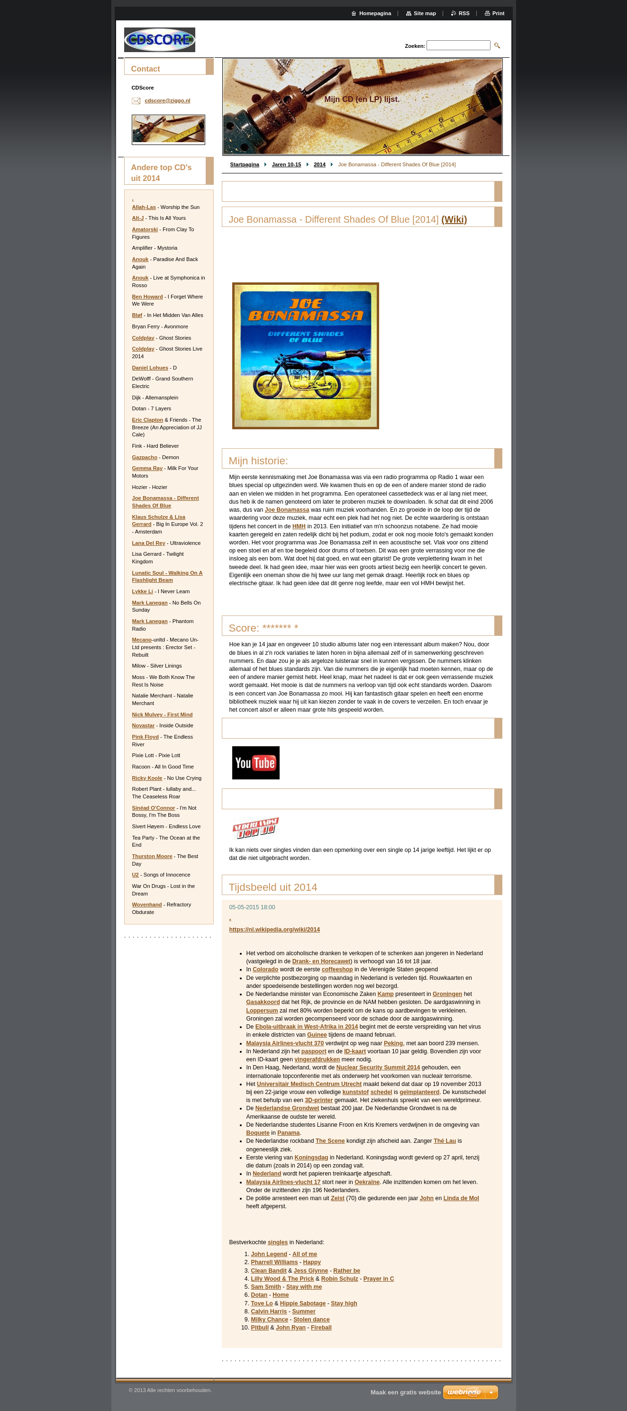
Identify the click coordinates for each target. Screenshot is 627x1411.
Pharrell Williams (274, 1262)
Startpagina (245, 164)
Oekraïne (367, 1182)
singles (278, 1242)
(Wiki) (454, 219)
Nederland (267, 1173)
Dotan (259, 1295)
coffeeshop (337, 969)
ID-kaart (355, 1051)
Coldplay (143, 338)
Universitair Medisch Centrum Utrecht (309, 1084)
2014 (320, 164)
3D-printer (319, 1100)
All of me (304, 1254)
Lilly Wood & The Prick (282, 1278)
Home (281, 1295)
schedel (381, 1092)
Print (498, 13)
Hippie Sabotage (303, 1303)
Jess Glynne (311, 1270)
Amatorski (145, 229)
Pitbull (260, 1327)
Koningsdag (311, 1157)
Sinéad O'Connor (153, 808)
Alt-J (138, 218)
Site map (425, 13)
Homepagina (375, 13)
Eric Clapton (148, 420)
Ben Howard (147, 296)
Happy (312, 1262)
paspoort (314, 1051)
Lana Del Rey (148, 543)
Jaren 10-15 (286, 164)
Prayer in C (378, 1278)
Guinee (317, 1034)
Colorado (265, 969)
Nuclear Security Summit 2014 (378, 1067)
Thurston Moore (152, 856)
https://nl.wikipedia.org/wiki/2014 (274, 929)
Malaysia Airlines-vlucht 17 (283, 1182)
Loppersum (262, 1010)
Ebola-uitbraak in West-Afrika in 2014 (306, 1026)
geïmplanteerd (419, 1092)
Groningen (447, 994)
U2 (135, 874)
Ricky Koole (147, 778)
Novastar (143, 725)
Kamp (386, 994)
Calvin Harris (269, 1311)
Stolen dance (311, 1319)
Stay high (344, 1303)
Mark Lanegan (150, 603)
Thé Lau (445, 1141)
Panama (288, 1133)
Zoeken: (415, 46)
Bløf (137, 315)
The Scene (330, 1141)
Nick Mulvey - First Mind (162, 714)
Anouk (140, 259)
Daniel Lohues (150, 368)
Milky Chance (270, 1319)
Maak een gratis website (406, 1392)
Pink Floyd (145, 737)
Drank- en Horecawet (321, 961)
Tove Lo (262, 1303)
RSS (464, 13)
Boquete (258, 1133)
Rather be (346, 1270)
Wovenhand (147, 904)
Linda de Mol (461, 1198)
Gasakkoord (263, 1002)
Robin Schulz (339, 1278)
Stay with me (304, 1287)
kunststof (356, 1092)
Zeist (338, 1198)
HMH (299, 526)
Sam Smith (266, 1287)
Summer (303, 1311)
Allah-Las (144, 207)
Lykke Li (142, 591)
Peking (393, 1043)
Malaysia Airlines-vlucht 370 (285, 1043)
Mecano (142, 639)
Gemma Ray (147, 468)
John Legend (269, 1254)
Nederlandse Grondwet (287, 1108)
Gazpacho (144, 457)
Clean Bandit (269, 1270)
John (427, 1198)
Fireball (321, 1327)
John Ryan (291, 1327)
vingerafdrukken (317, 1059)
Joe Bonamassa (287, 510)
